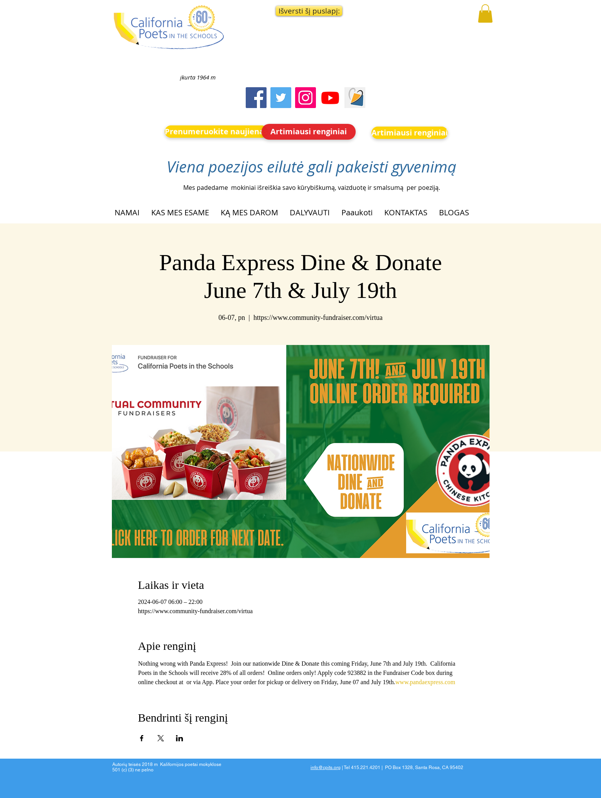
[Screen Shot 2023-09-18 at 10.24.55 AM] (354, 97)
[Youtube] (330, 97)
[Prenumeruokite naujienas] (216, 131)
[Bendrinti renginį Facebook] (141, 738)
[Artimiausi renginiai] (309, 132)
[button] (309, 11)
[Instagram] (305, 97)
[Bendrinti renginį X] (160, 738)
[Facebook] (256, 97)
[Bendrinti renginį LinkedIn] (179, 738)
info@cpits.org (326, 767)
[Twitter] (280, 97)
